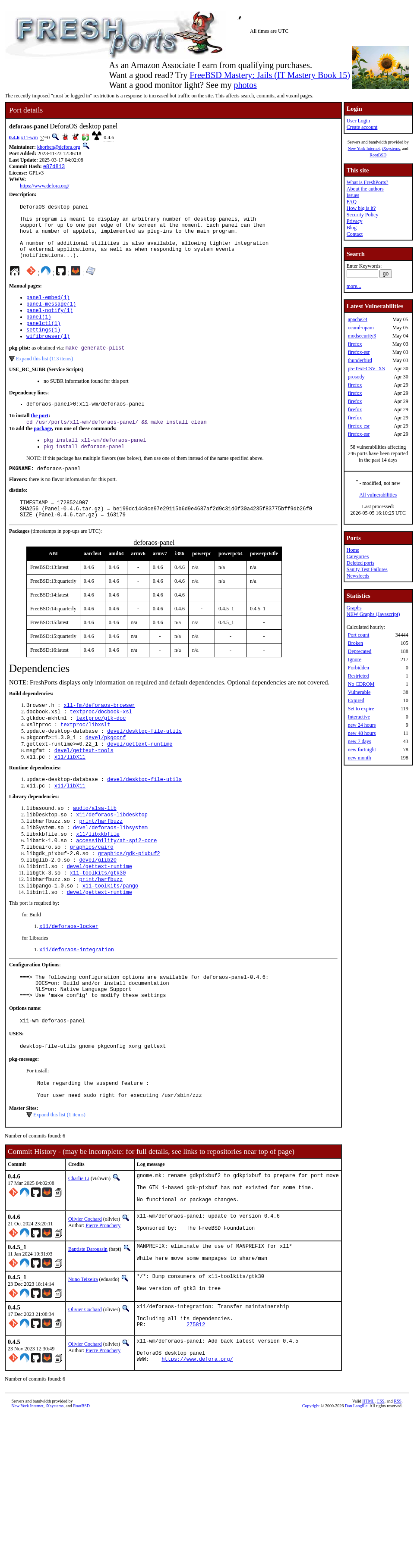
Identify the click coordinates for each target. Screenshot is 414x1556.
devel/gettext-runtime (139, 778)
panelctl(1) (43, 340)
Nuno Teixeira (83, 1353)
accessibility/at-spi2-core (116, 883)
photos (245, 85)
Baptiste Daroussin (87, 1321)
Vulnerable (359, 692)
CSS (381, 1487)
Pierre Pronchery (102, 1295)
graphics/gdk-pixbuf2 (129, 898)
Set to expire (361, 709)
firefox (355, 344)
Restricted (358, 676)
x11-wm (29, 137)
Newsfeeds (358, 576)
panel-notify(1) (49, 325)
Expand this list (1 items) (59, 1178)
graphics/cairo (92, 890)
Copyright (311, 1492)
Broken (355, 643)
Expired (356, 700)
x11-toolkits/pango (110, 934)
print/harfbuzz (101, 861)
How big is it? (361, 208)
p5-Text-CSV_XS (366, 369)
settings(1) (43, 347)
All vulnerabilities (378, 495)
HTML (368, 1487)
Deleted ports (360, 563)
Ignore (354, 659)
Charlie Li (78, 1242)
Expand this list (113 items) (44, 378)
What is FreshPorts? (368, 182)
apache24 (357, 319)
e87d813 (54, 167)
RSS (397, 1487)
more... (354, 286)
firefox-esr (359, 352)
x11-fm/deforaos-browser (99, 734)
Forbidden (358, 668)
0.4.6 (14, 137)
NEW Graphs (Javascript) (373, 614)
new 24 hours (362, 725)
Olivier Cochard (85, 1289)
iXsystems (391, 148)
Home (353, 550)
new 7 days (359, 741)
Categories (358, 556)
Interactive (359, 717)
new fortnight (362, 750)
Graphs (354, 608)
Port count (359, 635)
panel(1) (38, 332)
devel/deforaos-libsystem (110, 868)
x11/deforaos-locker (68, 977)
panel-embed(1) (48, 310)
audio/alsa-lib (95, 846)
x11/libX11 (69, 793)
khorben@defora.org (58, 147)
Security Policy (363, 215)
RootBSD (378, 155)
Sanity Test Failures (367, 569)
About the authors (365, 189)
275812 (195, 1405)
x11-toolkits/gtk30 (98, 920)
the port (39, 436)
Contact (355, 234)
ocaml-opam (361, 328)
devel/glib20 (97, 905)
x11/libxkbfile (98, 876)
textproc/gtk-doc (101, 749)
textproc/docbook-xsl (101, 741)
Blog (352, 228)
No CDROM (361, 684)
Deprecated (360, 651)
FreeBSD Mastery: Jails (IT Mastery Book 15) (270, 75)
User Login (358, 121)
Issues (353, 195)
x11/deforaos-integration (76, 1001)
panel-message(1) (51, 318)
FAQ (352, 202)
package (43, 450)
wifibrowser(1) (48, 354)
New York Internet (364, 148)
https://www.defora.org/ (44, 187)
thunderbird (360, 360)
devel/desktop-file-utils (144, 763)
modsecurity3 (362, 336)
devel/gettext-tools (84, 785)
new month (359, 758)
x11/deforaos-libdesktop (112, 854)
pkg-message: (24, 1118)
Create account (362, 127)
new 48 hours (362, 733)
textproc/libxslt (85, 756)
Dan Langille (356, 1492)
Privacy (355, 221)
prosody (356, 377)
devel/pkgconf (105, 771)
